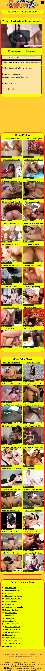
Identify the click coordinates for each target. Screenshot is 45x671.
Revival (29, 68)
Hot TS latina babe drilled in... (33, 160)
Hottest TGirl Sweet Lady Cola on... (11, 384)
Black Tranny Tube (12, 629)
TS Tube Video (11, 613)
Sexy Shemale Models (14, 607)
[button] (21, 36)
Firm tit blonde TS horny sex (11, 244)
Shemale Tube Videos (13, 638)
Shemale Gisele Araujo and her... (11, 329)
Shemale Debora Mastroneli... (11, 287)
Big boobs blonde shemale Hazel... (11, 202)
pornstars (17, 83)
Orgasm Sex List (11, 610)
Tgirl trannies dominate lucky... (33, 202)
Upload (27, 654)
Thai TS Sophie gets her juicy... (33, 511)
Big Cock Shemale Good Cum (33, 532)
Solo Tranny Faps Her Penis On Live (33, 426)
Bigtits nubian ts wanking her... (11, 426)
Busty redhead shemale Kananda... (11, 490)
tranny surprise (33, 244)
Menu (35, 12)
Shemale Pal (10, 615)
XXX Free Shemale (12, 627)
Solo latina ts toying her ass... (33, 139)
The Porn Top (10, 588)
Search (21, 654)
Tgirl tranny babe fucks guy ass (11, 160)
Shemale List (10, 635)
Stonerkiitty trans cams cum (33, 405)
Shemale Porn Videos (13, 596)
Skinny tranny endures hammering (33, 266)
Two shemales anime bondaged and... (11, 223)
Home (4, 654)
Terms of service (36, 654)
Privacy (10, 656)
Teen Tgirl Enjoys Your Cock (11, 363)
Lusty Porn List (11, 602)
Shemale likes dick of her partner (33, 329)
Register (10, 654)
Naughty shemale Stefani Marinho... (33, 490)
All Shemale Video (12, 632)
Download (30, 51)
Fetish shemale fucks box (11, 181)
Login (16, 654)
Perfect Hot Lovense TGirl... (33, 363)
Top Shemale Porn (12, 643)
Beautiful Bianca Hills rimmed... (11, 308)
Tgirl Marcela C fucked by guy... (11, 447)
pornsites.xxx (10, 621)
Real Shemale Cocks (13, 590)
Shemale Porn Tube (13, 599)
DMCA (16, 656)
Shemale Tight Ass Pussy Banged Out (33, 308)
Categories (12, 12)
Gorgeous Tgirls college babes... (33, 553)
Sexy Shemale (10, 646)
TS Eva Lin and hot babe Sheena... (11, 139)
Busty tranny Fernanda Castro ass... (33, 384)
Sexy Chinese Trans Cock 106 (11, 511)
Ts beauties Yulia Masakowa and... (33, 469)
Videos (23, 12)
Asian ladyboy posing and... (33, 447)
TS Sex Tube (10, 593)
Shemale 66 (9, 618)
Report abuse (24, 656)
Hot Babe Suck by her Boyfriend (11, 553)
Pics (29, 12)
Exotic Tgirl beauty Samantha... (33, 287)
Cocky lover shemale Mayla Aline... (11, 266)
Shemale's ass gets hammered (33, 181)
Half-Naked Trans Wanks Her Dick (11, 532)
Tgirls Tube (9, 604)
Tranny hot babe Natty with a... (33, 223)
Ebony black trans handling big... (11, 405)
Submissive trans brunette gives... (11, 469)
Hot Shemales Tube (13, 624)
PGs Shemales (11, 641)
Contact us (33, 656)
